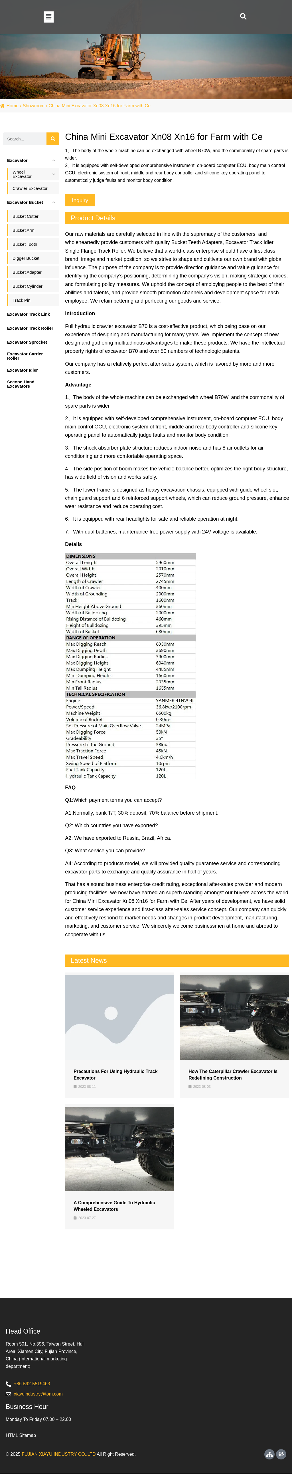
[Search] (52, 138)
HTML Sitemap (21, 1445)
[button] (48, 16)
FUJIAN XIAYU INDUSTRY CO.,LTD (59, 1464)
